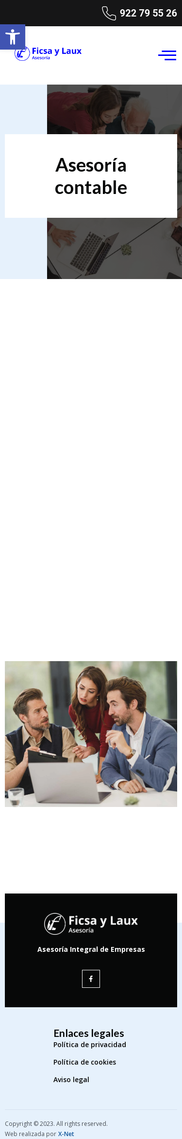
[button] (12, 37)
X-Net (66, 1134)
